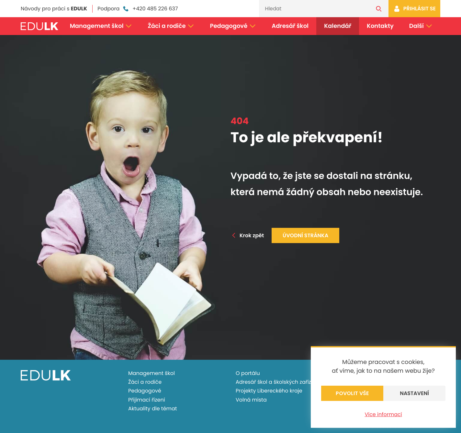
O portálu (248, 373)
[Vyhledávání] (314, 8)
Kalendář (337, 26)
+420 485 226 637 (150, 9)
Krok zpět (247, 235)
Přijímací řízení (146, 400)
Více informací (383, 414)
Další (421, 26)
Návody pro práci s (54, 8)
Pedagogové (233, 26)
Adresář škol (290, 26)
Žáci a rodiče (171, 26)
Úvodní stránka (305, 235)
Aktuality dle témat (152, 408)
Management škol (101, 26)
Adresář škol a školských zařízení (277, 382)
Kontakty (380, 26)
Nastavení (414, 393)
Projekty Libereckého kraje (269, 390)
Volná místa (251, 400)
